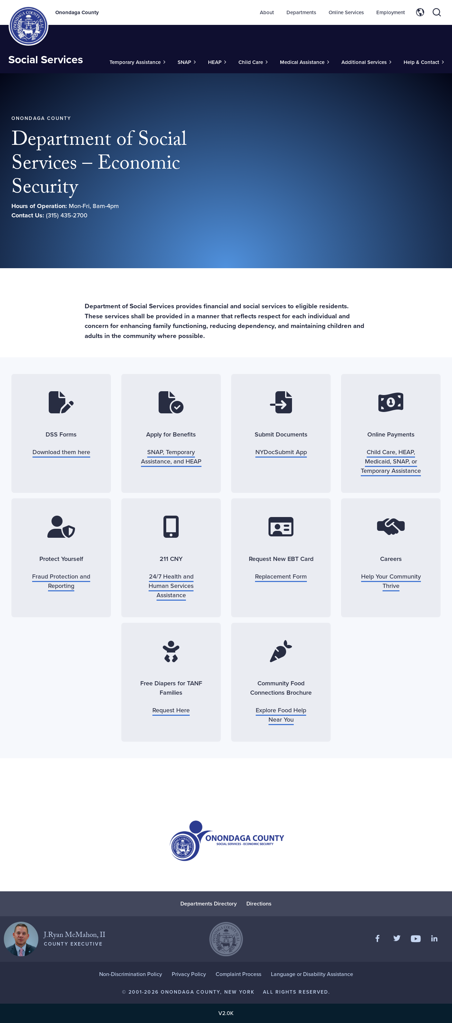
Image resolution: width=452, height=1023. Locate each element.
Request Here (171, 710)
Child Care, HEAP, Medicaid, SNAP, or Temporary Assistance (391, 461)
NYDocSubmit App (281, 452)
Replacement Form (281, 576)
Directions (259, 904)
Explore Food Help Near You (281, 715)
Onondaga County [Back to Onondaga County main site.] (77, 12)
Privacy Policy (189, 974)
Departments (301, 12)
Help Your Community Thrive (391, 581)
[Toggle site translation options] (420, 12)
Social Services (45, 59)
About (267, 12)
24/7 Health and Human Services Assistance (171, 586)
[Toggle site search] (437, 12)
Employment (390, 12)
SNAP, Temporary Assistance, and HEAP (171, 457)
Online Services (346, 12)
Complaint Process (238, 974)
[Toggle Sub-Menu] (137, 62)
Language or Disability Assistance (312, 974)
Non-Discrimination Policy (130, 974)
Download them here (61, 452)
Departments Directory (208, 904)
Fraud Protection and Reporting (61, 581)
